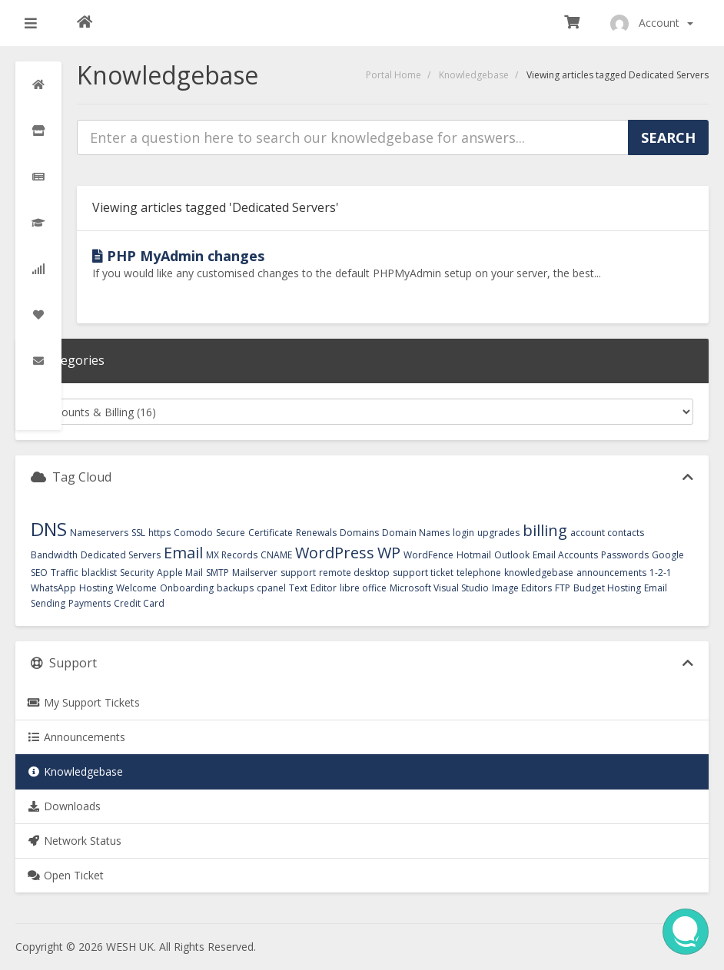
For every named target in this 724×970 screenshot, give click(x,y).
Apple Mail (180, 572)
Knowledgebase (474, 74)
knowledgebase (538, 572)
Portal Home (393, 74)
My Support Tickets (83, 702)
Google (668, 554)
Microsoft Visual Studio (439, 587)
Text (298, 587)
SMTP (217, 572)
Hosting (96, 587)
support (298, 572)
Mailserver (254, 572)
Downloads (64, 806)
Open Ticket (65, 875)
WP (388, 552)
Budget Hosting (607, 587)
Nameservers (99, 532)
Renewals (316, 532)
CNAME (276, 554)
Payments (89, 603)
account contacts (607, 532)
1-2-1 (660, 572)
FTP (562, 587)
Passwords (625, 554)
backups (235, 587)
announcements (611, 572)
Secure (230, 532)
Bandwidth (54, 554)
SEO (39, 572)
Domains (359, 532)
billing (545, 530)
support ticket (423, 572)
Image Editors (522, 587)
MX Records (231, 554)
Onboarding (187, 587)
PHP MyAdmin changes (178, 256)
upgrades (498, 532)
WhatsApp (53, 587)
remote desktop (354, 572)
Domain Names (416, 532)
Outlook (512, 554)
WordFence (428, 554)
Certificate (270, 532)
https (159, 532)
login (463, 532)
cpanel (271, 587)
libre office (363, 587)
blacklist (99, 572)
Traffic (64, 572)
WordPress (334, 552)
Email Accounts (565, 554)
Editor (324, 587)
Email (183, 552)
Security (137, 572)
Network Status (74, 840)
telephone (479, 572)
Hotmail (474, 554)
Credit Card (139, 603)
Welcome (136, 587)
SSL (138, 532)
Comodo (193, 532)
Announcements (76, 737)
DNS (49, 528)
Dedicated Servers (121, 554)
